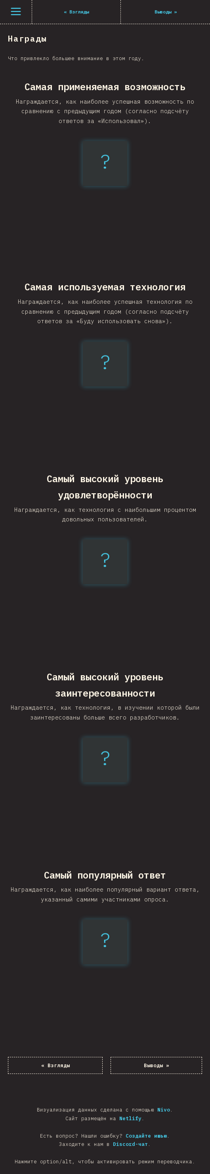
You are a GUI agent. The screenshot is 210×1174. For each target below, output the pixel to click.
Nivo (163, 1109)
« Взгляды (55, 1065)
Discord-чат (130, 1144)
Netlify (130, 1118)
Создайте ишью (146, 1135)
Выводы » (156, 1065)
